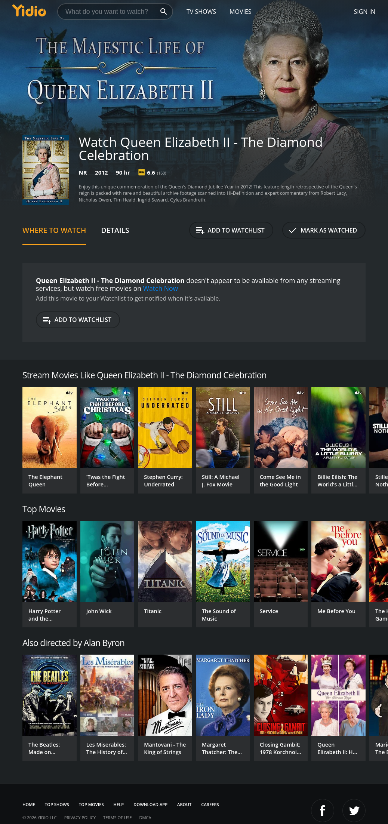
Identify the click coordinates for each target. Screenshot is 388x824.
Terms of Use (117, 817)
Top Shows (57, 804)
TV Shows (201, 11)
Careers (210, 804)
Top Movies (91, 804)
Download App (150, 804)
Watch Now (160, 288)
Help (119, 804)
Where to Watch (54, 230)
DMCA (145, 817)
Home (28, 804)
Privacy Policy (80, 817)
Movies (241, 11)
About (184, 804)
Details (115, 230)
